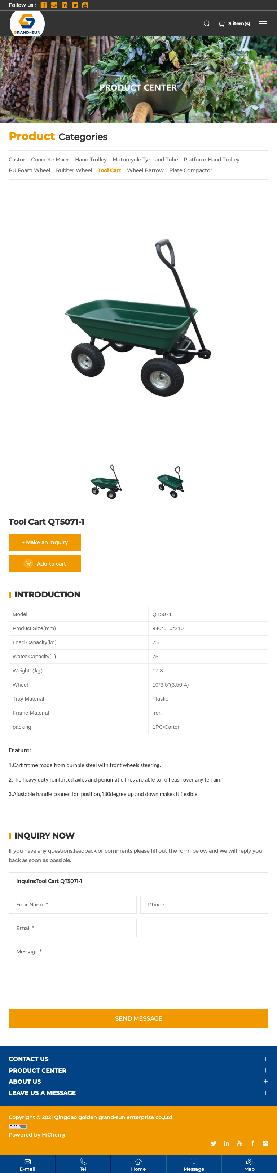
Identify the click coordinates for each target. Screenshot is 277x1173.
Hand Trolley (91, 159)
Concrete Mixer (50, 159)
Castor (17, 159)
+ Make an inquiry (45, 542)
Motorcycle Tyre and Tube (145, 159)
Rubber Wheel (74, 170)
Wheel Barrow (145, 170)
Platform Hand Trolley (211, 159)
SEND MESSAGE (138, 1018)
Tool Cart (109, 170)
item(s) (233, 23)
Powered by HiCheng (37, 1134)
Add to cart (51, 563)
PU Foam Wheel (29, 170)
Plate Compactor (190, 170)
